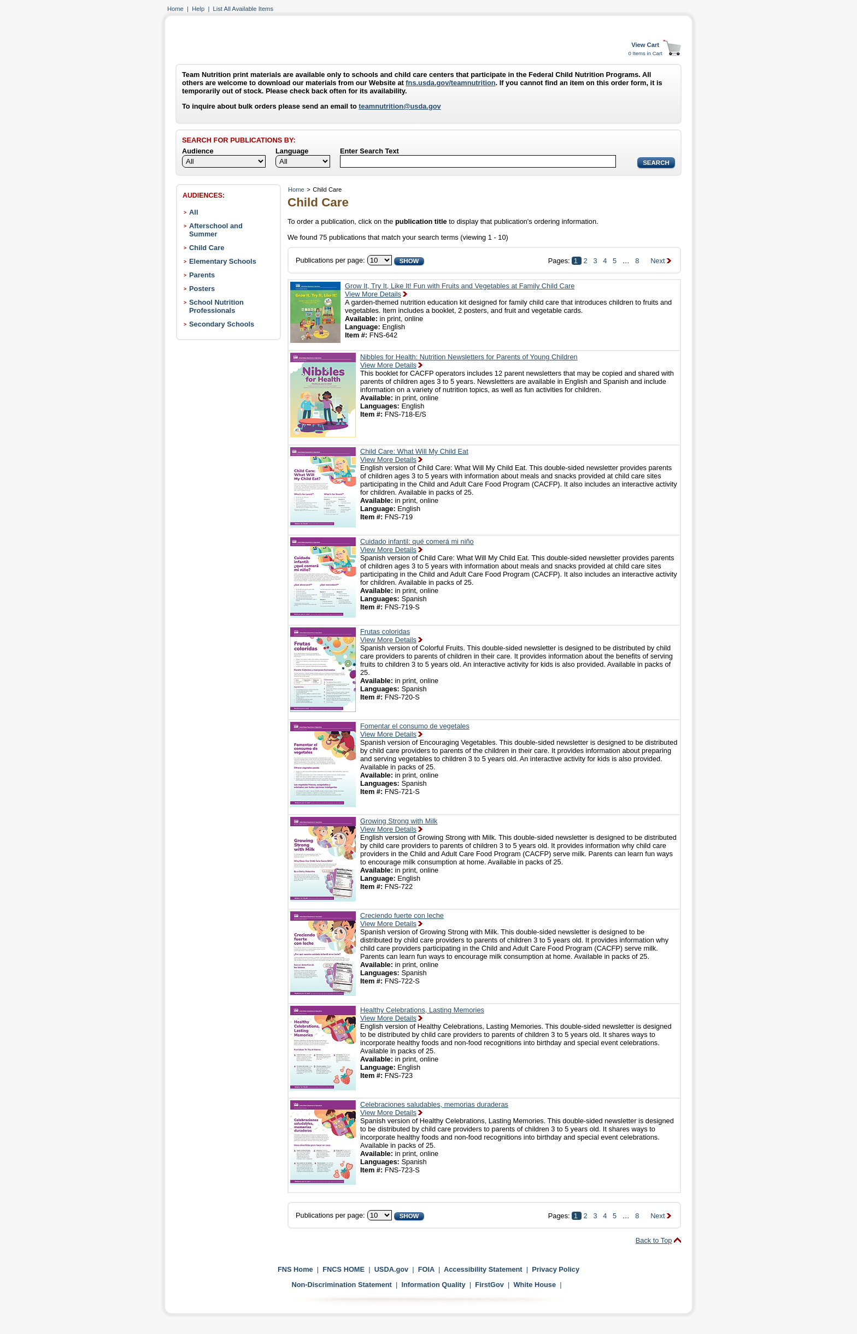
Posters (202, 288)
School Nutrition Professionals (216, 306)
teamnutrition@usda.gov (400, 106)
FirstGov (489, 1284)
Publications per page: (330, 260)
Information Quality (433, 1284)
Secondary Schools (221, 324)
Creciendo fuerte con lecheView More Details (402, 919)
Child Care (206, 248)
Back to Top (654, 1240)
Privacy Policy (555, 1269)
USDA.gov (391, 1269)
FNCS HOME (343, 1269)
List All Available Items (243, 8)
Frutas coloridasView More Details (388, 635)
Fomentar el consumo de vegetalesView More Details (414, 730)
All (193, 212)
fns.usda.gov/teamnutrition (450, 83)
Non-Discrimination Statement (341, 1284)
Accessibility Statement (483, 1269)
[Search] (478, 161)
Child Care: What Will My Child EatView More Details (414, 455)
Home (175, 8)
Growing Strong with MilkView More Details (399, 825)
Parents (202, 275)
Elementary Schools (222, 261)
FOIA (426, 1269)
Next (657, 261)
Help (198, 8)
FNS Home (295, 1269)
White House (535, 1284)
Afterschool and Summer (216, 230)
